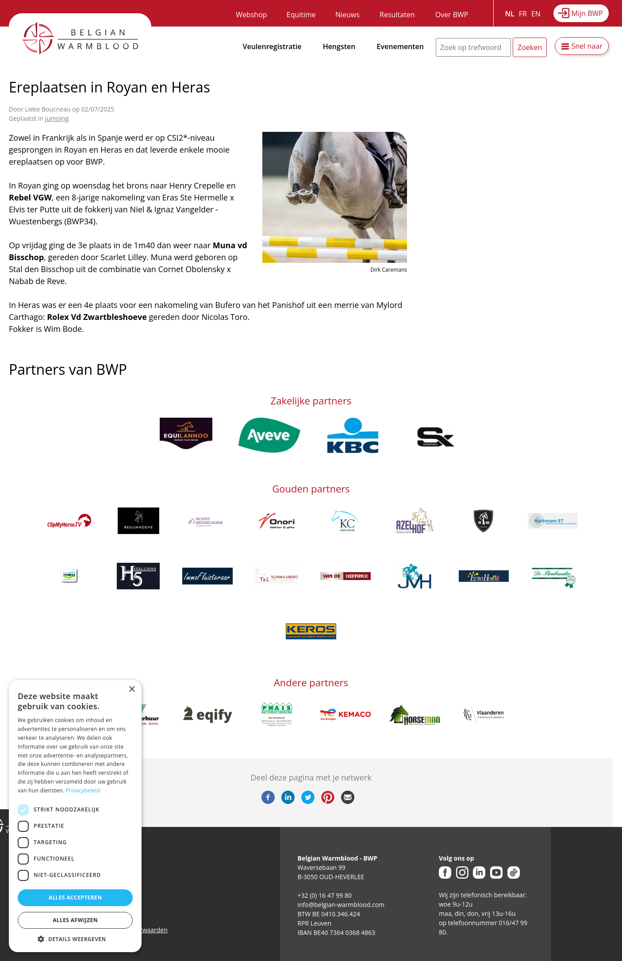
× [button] (131, 689)
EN (536, 14)
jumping (57, 118)
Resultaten (397, 14)
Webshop (251, 14)
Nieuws (347, 14)
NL (509, 14)
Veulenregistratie (272, 46)
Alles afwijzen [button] (75, 920)
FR (523, 14)
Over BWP (451, 14)
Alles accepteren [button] (75, 897)
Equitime (301, 14)
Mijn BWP (587, 13)
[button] (75, 938)
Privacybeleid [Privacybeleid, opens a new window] (83, 790)
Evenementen (400, 46)
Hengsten (339, 46)
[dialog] (75, 816)
